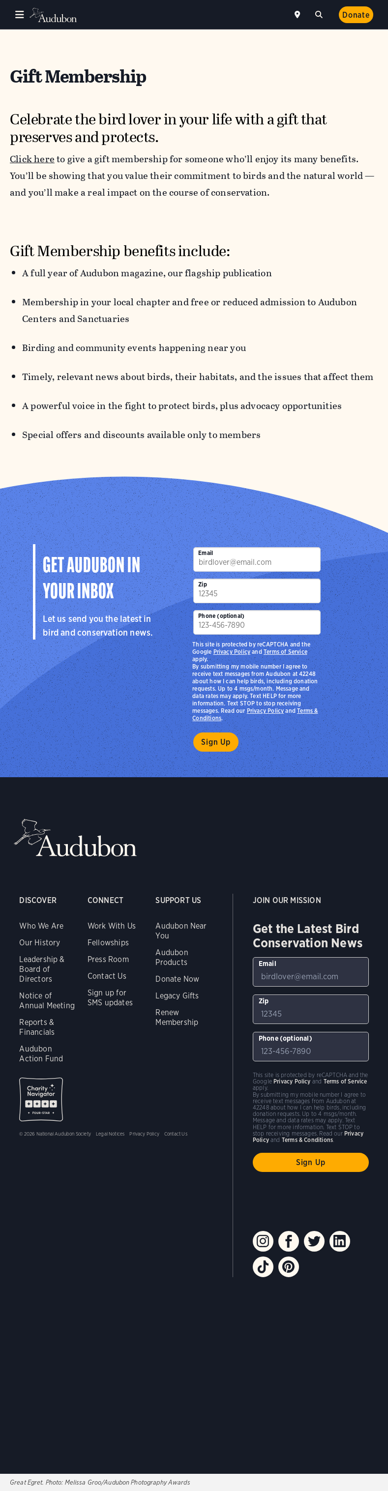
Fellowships (108, 942)
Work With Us (112, 926)
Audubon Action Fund (41, 1053)
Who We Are (41, 926)
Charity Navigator (41, 1099)
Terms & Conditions (307, 1139)
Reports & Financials (37, 1027)
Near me (298, 14)
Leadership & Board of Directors (41, 969)
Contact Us (107, 976)
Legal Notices (110, 1134)
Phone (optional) (221, 615)
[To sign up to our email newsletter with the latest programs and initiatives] (257, 559)
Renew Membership (176, 1017)
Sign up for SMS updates (110, 997)
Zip (202, 584)
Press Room (108, 959)
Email (205, 552)
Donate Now (177, 979)
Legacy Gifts (177, 995)
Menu (20, 15)
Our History (39, 942)
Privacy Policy (265, 710)
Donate (356, 15)
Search (320, 13)
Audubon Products (171, 957)
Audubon (54, 15)
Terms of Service (285, 651)
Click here (32, 159)
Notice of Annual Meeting (47, 1000)
